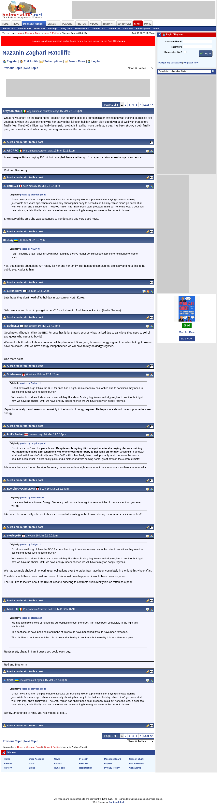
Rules (156, 28)
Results (8, 763)
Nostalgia (53, 28)
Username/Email (173, 41)
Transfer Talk (24, 28)
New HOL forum (116, 41)
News (57, 759)
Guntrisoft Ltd (116, 802)
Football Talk (98, 28)
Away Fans (66, 28)
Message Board (33, 33)
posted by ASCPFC (30, 249)
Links (32, 768)
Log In (96, 61)
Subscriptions (143, 28)
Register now (190, 62)
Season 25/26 (136, 759)
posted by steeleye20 (31, 618)
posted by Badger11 (30, 383)
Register (12, 61)
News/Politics (82, 28)
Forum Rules (77, 61)
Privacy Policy (112, 768)
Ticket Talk (39, 28)
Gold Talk (128, 28)
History (8, 768)
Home (20, 33)
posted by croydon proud (33, 194)
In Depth (83, 759)
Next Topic (31, 68)
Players (108, 763)
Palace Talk (9, 28)
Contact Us (135, 768)
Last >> (148, 104)
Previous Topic (12, 68)
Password (176, 47)
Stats (32, 763)
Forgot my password (170, 62)
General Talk (114, 28)
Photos (58, 763)
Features (84, 763)
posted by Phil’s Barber (32, 497)
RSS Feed (59, 768)
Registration (85, 768)
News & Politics (51, 33)
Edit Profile (31, 61)
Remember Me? (173, 52)
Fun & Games (136, 763)
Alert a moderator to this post (25, 141)
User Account (36, 759)
